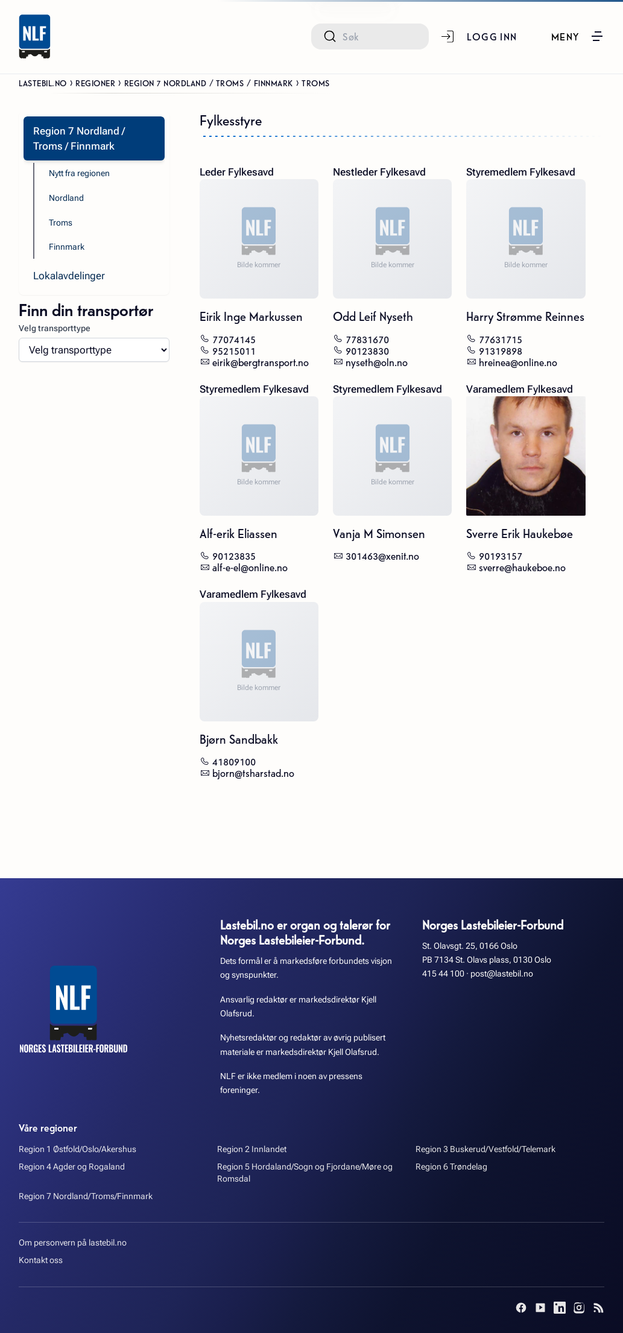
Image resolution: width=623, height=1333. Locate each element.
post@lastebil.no (501, 974)
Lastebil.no (43, 82)
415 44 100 (443, 974)
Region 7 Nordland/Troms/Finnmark (86, 1196)
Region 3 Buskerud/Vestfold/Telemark (485, 1149)
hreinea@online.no (518, 362)
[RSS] (598, 1308)
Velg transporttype (54, 328)
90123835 (234, 555)
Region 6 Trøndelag (451, 1167)
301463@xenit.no (382, 555)
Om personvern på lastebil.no (73, 1243)
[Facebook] (521, 1308)
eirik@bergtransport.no (260, 362)
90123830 (367, 350)
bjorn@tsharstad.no (253, 772)
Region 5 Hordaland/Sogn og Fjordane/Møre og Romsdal (305, 1173)
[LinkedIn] (560, 1308)
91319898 (500, 350)
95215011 (234, 350)
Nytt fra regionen (79, 173)
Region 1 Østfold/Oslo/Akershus (77, 1149)
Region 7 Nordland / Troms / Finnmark (208, 82)
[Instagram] (579, 1308)
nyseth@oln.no (377, 362)
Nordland (66, 198)
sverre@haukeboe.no (522, 567)
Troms (60, 223)
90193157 (500, 555)
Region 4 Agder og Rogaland (72, 1167)
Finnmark (66, 247)
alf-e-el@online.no (250, 567)
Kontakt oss (41, 1260)
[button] (577, 36)
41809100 (234, 761)
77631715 (500, 339)
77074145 (234, 339)
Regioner (95, 82)
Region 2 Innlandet (251, 1149)
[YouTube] (540, 1308)
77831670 (367, 339)
